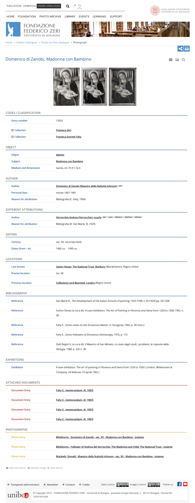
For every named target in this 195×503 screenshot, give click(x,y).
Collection (20, 130)
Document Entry (20, 390)
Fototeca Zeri (63, 130)
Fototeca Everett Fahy (68, 136)
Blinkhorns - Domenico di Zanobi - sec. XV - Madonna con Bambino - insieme (100, 437)
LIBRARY (70, 16)
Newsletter (52, 484)
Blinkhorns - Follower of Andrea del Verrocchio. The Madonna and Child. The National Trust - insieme (114, 447)
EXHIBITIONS (29, 6)
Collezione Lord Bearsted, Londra (75, 283)
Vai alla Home (36, 29)
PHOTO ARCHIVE (50, 16)
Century (16, 242)
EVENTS (84, 16)
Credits (86, 484)
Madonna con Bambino (69, 161)
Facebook (179, 484)
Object (15, 154)
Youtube (185, 484)
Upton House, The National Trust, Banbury (80, 266)
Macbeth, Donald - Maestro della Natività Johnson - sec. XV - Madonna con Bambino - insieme (110, 456)
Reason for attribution (24, 199)
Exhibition (17, 367)
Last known (18, 266)
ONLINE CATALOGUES (49, 6)
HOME (10, 16)
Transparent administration (25, 484)
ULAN (110, 217)
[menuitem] (14, 6)
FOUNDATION (27, 16)
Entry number (19, 120)
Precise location (20, 273)
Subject (15, 161)
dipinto (60, 154)
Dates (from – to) (21, 248)
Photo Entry (18, 437)
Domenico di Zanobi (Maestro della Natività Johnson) (86, 186)
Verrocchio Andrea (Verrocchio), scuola (78, 217)
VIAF (120, 186)
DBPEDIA (138, 217)
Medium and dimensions (25, 168)
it (75, 5)
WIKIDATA (118, 217)
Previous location (21, 283)
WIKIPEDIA (128, 217)
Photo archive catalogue (55, 42)
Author (15, 186)
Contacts (70, 484)
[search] (67, 6)
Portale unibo (18, 491)
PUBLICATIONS (14, 6)
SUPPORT (116, 16)
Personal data (19, 192)
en (79, 5)
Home (8, 42)
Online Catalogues (26, 42)
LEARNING (99, 16)
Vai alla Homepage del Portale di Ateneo (170, 10)
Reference (17, 301)
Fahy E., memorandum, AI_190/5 (74, 390)
